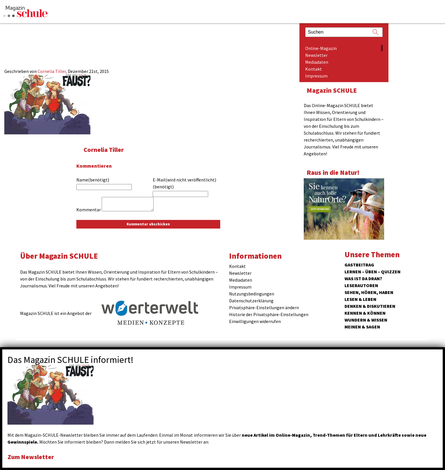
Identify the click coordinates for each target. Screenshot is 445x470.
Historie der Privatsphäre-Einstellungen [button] (268, 314)
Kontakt (313, 69)
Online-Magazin (321, 48)
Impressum (316, 76)
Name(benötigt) (92, 180)
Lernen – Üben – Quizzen (372, 271)
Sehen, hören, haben (369, 292)
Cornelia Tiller (104, 149)
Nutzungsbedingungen (251, 294)
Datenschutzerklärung (251, 300)
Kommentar (88, 209)
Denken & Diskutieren (370, 306)
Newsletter (316, 55)
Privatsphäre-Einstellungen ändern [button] (264, 307)
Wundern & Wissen (366, 320)
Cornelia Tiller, (53, 71)
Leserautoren (361, 285)
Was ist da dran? (363, 278)
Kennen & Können (365, 313)
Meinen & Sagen (362, 327)
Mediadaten (316, 62)
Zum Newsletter (31, 456)
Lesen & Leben (360, 299)
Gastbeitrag (359, 265)
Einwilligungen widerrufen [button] (255, 321)
